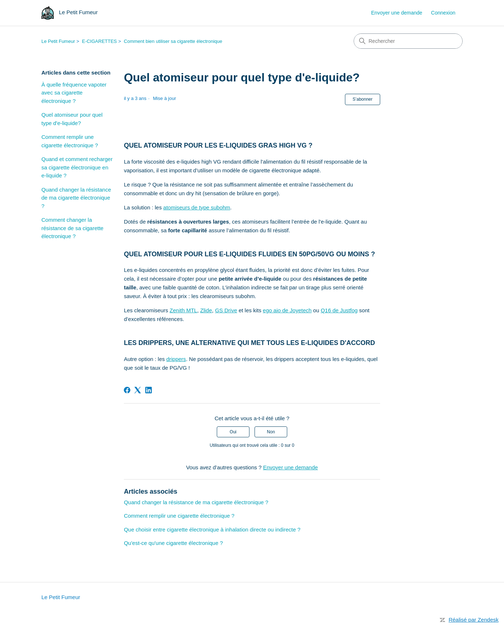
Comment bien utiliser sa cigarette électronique (173, 41)
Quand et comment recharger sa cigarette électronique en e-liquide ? (77, 167)
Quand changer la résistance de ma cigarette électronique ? (76, 197)
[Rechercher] (408, 41)
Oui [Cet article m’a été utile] (233, 431)
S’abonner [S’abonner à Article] (363, 99)
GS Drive (226, 310)
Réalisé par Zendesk (473, 620)
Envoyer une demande (396, 13)
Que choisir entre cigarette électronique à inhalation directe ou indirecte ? (212, 529)
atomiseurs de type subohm (196, 207)
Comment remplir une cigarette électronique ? (69, 141)
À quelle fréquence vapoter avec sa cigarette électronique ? (73, 92)
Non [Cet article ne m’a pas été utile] (271, 431)
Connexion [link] (443, 13)
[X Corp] (137, 390)
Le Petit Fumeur (58, 41)
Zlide (206, 310)
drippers (176, 359)
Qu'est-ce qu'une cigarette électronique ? (173, 543)
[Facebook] (127, 390)
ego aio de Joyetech (287, 310)
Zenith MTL (183, 310)
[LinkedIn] (148, 390)
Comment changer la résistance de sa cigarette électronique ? (72, 228)
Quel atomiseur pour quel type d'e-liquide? (71, 119)
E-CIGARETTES (99, 41)
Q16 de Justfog (339, 310)
